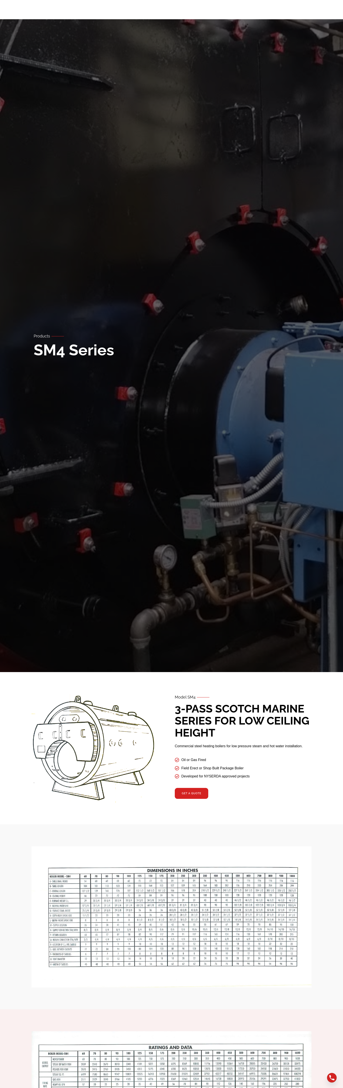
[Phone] (332, 1078)
